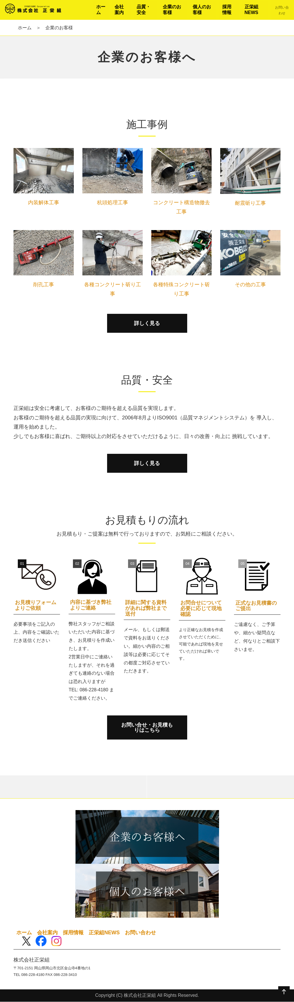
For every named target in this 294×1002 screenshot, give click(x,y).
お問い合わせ (140, 932)
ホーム (25, 27)
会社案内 (47, 932)
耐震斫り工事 (250, 203)
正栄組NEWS (104, 932)
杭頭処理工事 (112, 202)
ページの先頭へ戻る (284, 992)
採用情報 (73, 932)
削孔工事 (43, 284)
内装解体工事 (43, 202)
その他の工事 (250, 284)
